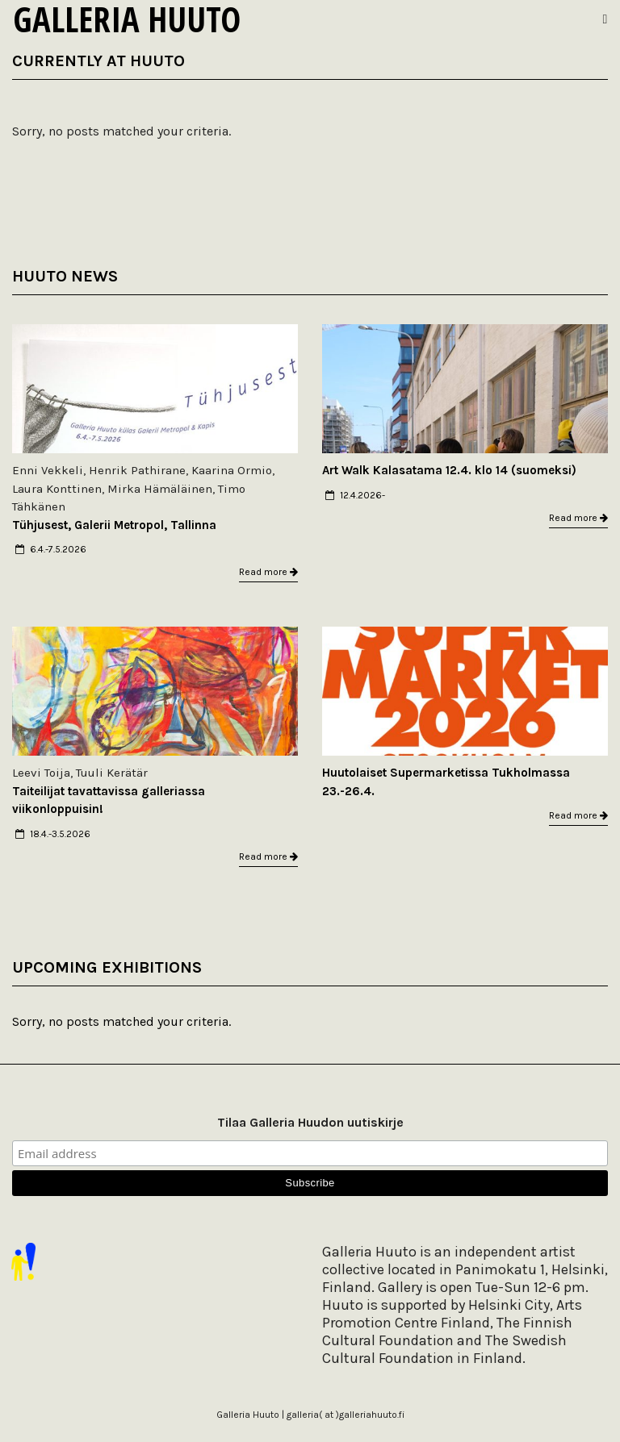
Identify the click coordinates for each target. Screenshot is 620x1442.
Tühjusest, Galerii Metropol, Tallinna (114, 525)
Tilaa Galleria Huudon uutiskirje (310, 1122)
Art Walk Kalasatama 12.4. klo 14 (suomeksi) (449, 470)
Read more (268, 571)
